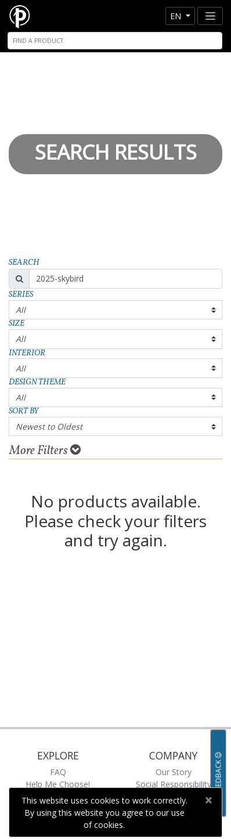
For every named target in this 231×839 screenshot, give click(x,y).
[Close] (208, 800)
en (176, 15)
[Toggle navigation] (210, 16)
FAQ (58, 771)
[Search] (115, 40)
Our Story (174, 771)
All (21, 309)
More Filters (45, 450)
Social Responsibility (173, 784)
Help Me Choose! (58, 784)
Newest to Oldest (49, 426)
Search (24, 262)
